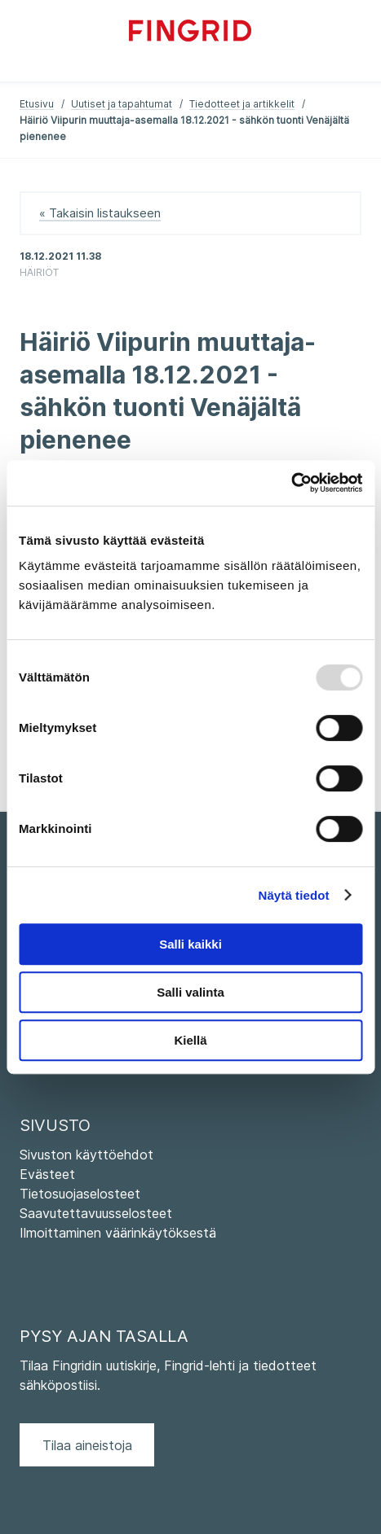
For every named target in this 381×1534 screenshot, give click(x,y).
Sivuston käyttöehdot (86, 1154)
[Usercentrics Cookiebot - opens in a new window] (290, 482)
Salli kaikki (190, 944)
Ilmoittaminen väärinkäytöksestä (118, 1233)
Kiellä (190, 1040)
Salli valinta (190, 992)
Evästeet (47, 1174)
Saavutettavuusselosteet (96, 1213)
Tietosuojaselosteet (80, 1194)
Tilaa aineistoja (87, 1445)
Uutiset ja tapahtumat (121, 104)
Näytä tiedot (294, 895)
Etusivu (37, 104)
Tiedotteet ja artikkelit (242, 104)
